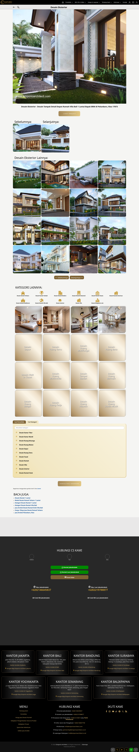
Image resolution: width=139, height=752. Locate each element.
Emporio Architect (61, 744)
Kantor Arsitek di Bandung (86, 667)
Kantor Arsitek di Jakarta (18, 665)
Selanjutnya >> (77, 277)
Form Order (69, 577)
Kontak (125, 2)
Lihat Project (69, 113)
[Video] (122, 750)
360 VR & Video (80, 2)
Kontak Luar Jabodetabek (69, 572)
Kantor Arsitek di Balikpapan (115, 691)
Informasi (117, 2)
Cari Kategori (32, 422)
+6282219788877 (98, 590)
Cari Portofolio (19, 422)
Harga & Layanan (94, 2)
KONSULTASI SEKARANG (69, 483)
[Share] (127, 750)
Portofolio (69, 2)
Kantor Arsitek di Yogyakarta (24, 691)
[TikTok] (116, 712)
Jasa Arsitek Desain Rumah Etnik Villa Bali (29, 508)
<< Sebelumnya (61, 277)
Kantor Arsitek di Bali (52, 667)
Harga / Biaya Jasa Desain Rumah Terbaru (29, 510)
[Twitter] (123, 712)
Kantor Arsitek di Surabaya (121, 665)
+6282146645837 (41, 590)
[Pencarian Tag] (18, 7)
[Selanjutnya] (136, 750)
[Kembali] (14, 7)
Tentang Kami (107, 2)
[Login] (129, 2)
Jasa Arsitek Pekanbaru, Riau (24, 513)
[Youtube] (113, 712)
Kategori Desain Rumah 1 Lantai (25, 503)
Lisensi (39, 488)
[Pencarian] (136, 2)
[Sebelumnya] (113, 750)
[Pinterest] (120, 712)
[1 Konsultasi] (131, 750)
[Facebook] (107, 712)
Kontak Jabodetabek (69, 567)
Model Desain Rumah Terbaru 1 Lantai (27, 500)
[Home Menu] (62, 2)
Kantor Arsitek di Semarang (69, 693)
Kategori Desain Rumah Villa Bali (26, 505)
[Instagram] (110, 712)
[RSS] (126, 712)
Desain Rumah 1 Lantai (22, 498)
